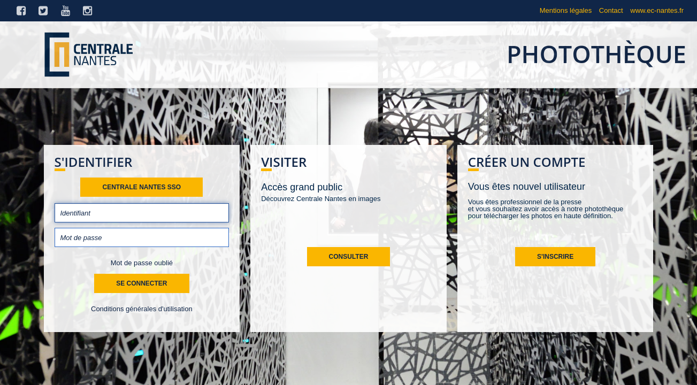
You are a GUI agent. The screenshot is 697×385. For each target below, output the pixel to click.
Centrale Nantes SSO (141, 187)
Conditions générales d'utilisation (142, 309)
